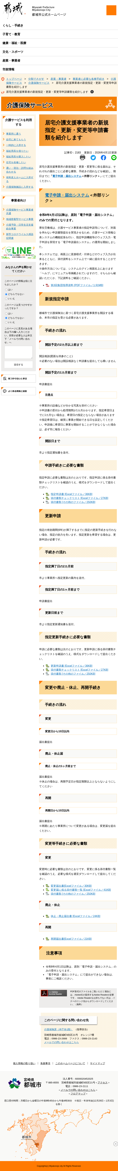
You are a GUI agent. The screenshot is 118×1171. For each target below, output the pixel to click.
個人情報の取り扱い (24, 1063)
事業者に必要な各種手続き (88, 78)
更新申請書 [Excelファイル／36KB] (71, 665)
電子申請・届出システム (66, 176)
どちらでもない (16, 294)
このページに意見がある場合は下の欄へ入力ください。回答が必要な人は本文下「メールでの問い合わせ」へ (18, 335)
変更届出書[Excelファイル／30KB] (71, 885)
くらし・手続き (12, 25)
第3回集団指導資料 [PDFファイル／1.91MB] (77, 285)
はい (10, 289)
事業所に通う (13, 133)
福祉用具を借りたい (17, 150)
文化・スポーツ (12, 51)
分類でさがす (36, 78)
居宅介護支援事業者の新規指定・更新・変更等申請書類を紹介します (47, 91)
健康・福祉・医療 (14, 43)
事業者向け (18, 200)
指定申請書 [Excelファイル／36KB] (71, 494)
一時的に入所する (16, 145)
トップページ (14, 78)
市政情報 (8, 69)
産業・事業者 (11, 60)
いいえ (11, 298)
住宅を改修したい (16, 162)
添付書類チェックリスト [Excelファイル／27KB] (79, 498)
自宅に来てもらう (16, 139)
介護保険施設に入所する (19, 186)
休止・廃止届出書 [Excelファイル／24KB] (75, 916)
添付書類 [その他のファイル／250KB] (73, 502)
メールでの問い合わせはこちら (61, 1042)
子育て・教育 (11, 34)
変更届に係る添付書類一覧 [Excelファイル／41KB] (81, 889)
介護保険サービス (38, 82)
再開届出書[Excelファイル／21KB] (71, 938)
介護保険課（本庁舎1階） (58, 1029)
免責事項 (45, 1063)
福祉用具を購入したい (18, 156)
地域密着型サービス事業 (19, 219)
